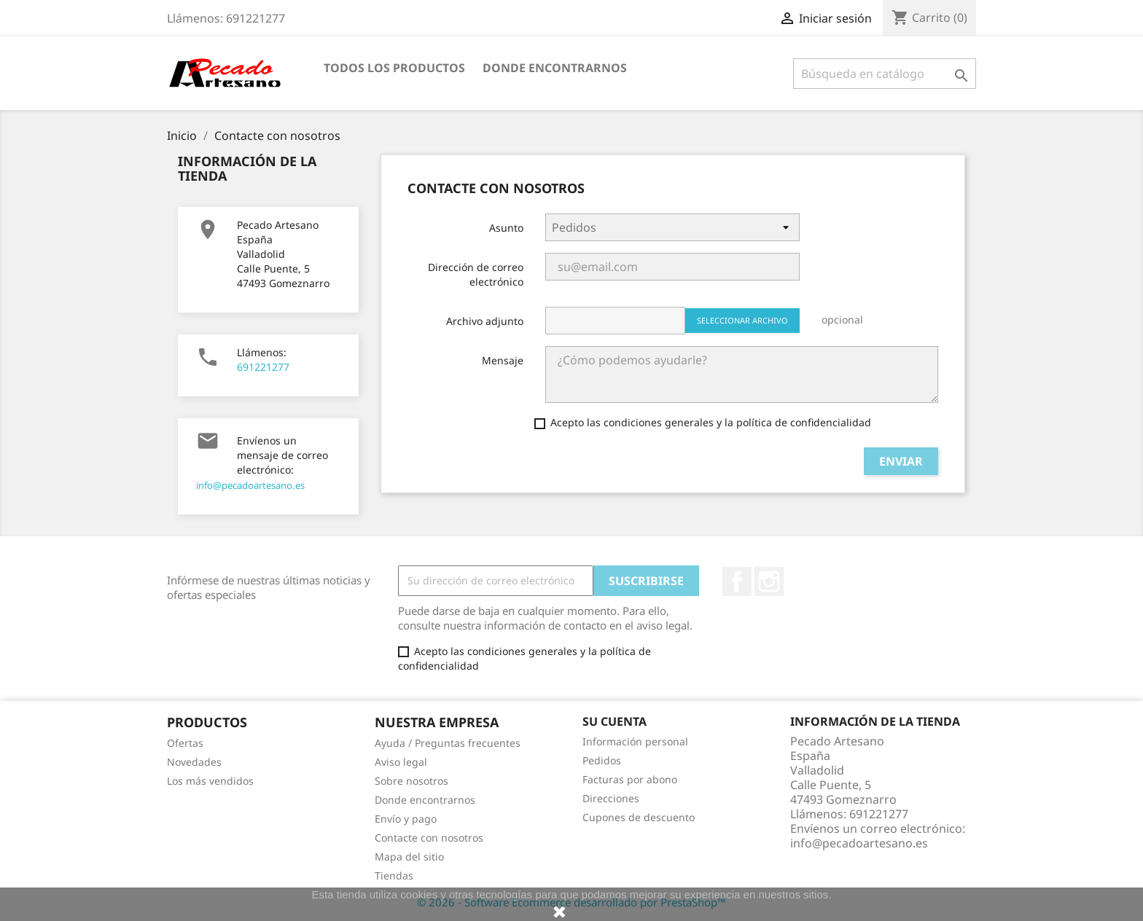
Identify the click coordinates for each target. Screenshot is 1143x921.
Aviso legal (401, 762)
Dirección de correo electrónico (475, 274)
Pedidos (601, 760)
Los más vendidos (210, 781)
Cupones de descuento (638, 817)
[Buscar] (884, 73)
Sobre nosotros (411, 781)
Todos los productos (394, 68)
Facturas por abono (629, 779)
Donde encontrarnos (555, 68)
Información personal (635, 741)
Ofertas (185, 743)
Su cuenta (614, 721)
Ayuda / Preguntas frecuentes (447, 743)
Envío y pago (406, 819)
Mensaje (502, 360)
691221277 (263, 367)
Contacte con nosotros (429, 837)
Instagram (769, 581)
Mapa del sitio (409, 856)
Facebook (737, 581)
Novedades (194, 762)
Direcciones (610, 798)
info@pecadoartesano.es (250, 485)
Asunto (506, 228)
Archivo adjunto (484, 321)
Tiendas (394, 875)
